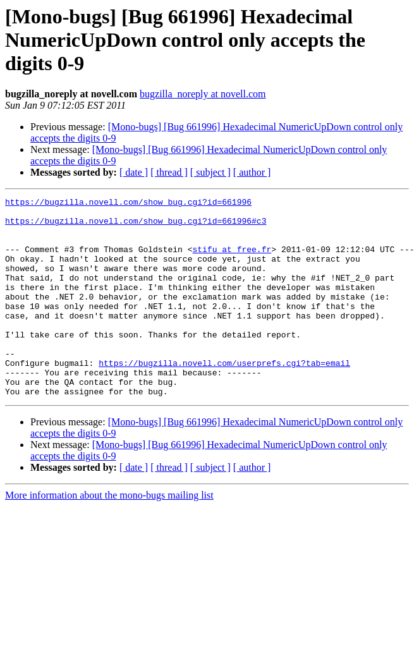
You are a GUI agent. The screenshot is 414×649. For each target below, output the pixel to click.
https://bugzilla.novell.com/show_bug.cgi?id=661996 (128, 203)
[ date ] (133, 172)
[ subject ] (210, 172)
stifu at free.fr (231, 260)
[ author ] (252, 172)
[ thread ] (169, 172)
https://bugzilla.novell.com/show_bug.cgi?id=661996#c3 (135, 226)
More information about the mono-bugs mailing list (109, 535)
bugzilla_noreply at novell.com (203, 93)
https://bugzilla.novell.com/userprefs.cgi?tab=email (224, 397)
